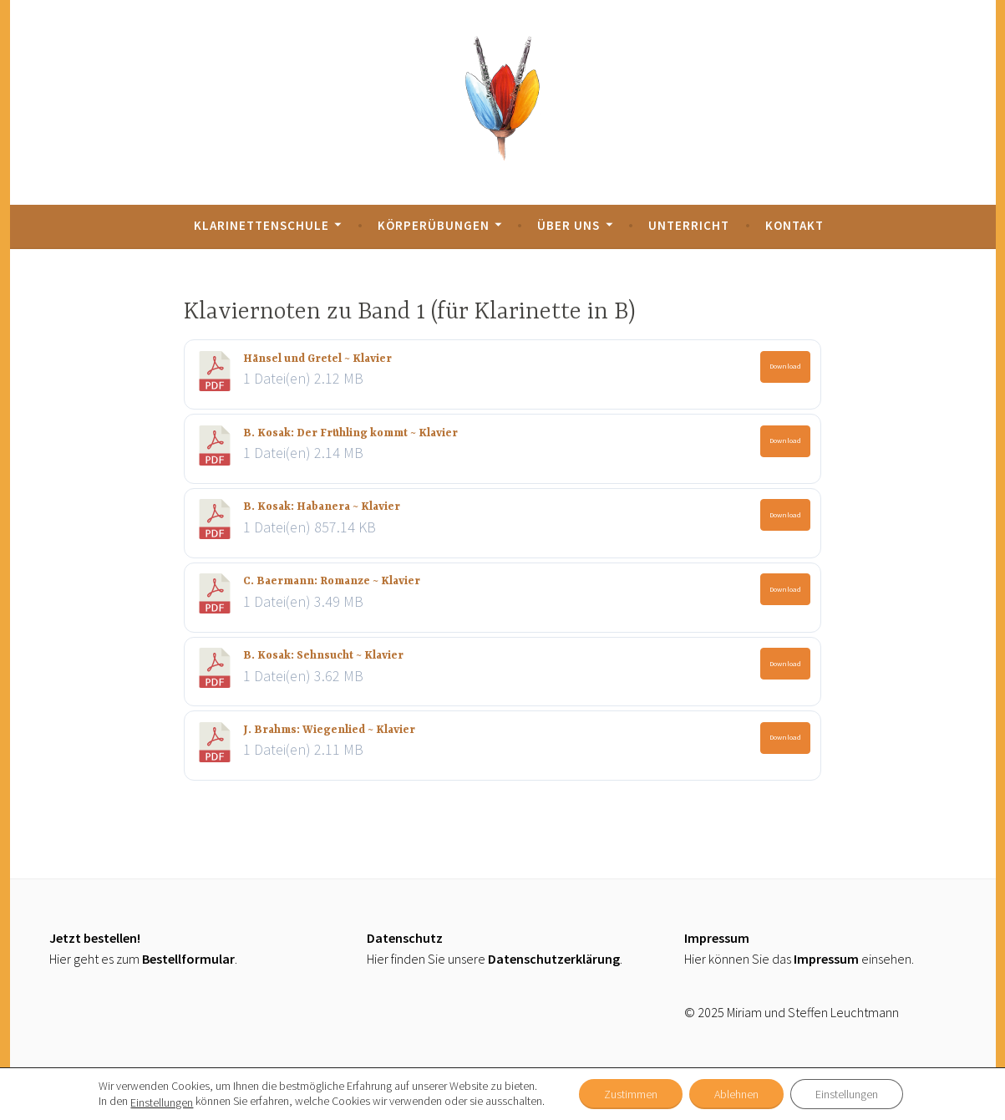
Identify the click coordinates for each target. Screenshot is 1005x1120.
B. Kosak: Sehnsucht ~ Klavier (323, 655)
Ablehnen (736, 1094)
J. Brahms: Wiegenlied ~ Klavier (329, 730)
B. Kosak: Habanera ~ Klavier (321, 507)
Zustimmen (630, 1094)
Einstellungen (161, 1102)
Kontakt (794, 225)
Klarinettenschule (261, 225)
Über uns (568, 225)
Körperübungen (434, 225)
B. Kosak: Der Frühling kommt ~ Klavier (350, 433)
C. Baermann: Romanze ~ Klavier (331, 581)
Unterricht (688, 225)
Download (785, 365)
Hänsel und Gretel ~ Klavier (317, 359)
